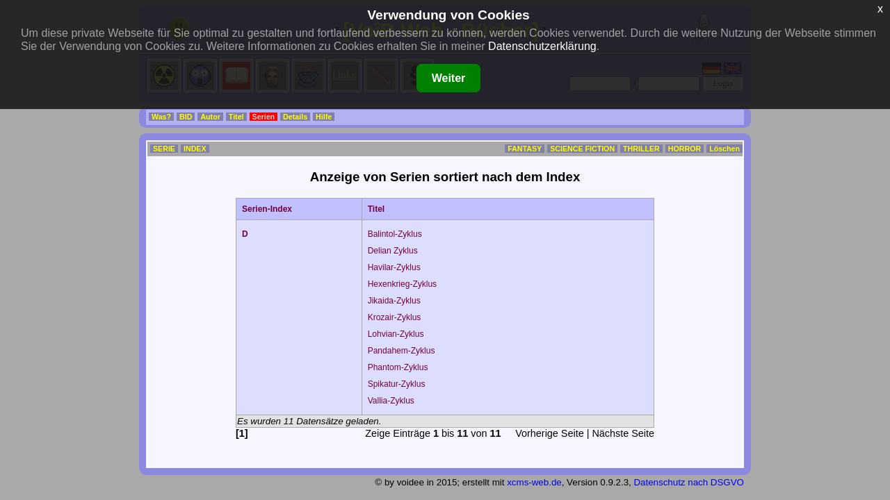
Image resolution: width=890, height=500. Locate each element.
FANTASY (525, 148)
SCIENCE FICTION (582, 148)
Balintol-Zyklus (395, 234)
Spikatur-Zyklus (397, 384)
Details (295, 116)
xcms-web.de (534, 482)
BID (185, 116)
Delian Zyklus (393, 251)
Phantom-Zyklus (398, 367)
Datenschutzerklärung (542, 46)
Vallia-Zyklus (391, 401)
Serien (263, 116)
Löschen (724, 148)
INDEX (195, 148)
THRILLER (641, 148)
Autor (210, 116)
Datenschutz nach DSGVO (688, 482)
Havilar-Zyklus (394, 267)
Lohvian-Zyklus (396, 334)
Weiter (449, 78)
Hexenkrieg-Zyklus (402, 284)
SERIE (164, 148)
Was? (161, 116)
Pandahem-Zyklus (401, 351)
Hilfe (324, 116)
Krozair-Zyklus (394, 317)
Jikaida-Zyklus (394, 301)
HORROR (684, 148)
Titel (236, 116)
